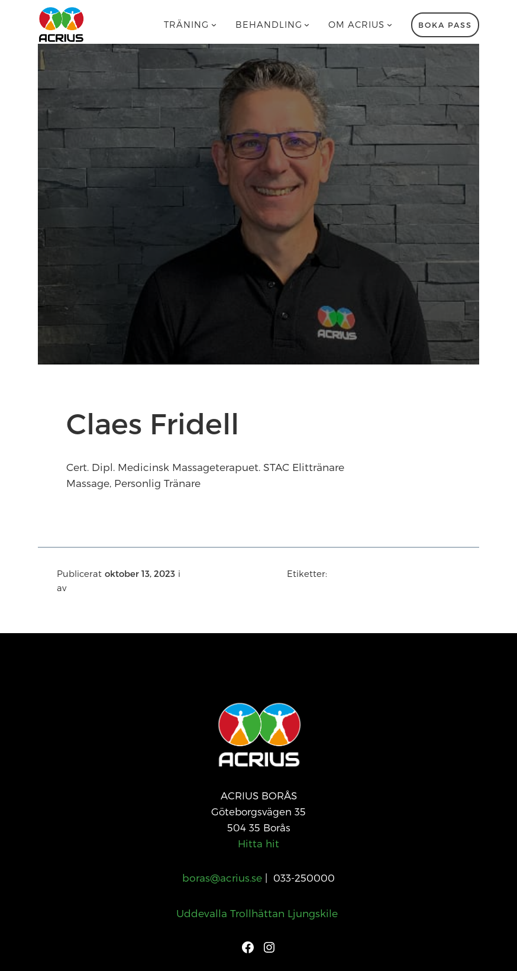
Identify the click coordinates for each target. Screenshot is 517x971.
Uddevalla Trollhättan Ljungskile (258, 913)
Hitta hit (258, 843)
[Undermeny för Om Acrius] (389, 24)
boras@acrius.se (222, 877)
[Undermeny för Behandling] (306, 24)
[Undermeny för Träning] (214, 24)
